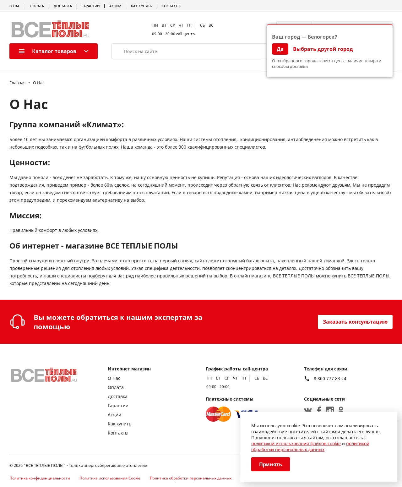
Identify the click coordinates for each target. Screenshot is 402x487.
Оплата (37, 5)
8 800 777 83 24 (330, 378)
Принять (270, 464)
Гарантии (91, 5)
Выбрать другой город (323, 49)
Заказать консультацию (355, 321)
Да (280, 49)
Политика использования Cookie (109, 478)
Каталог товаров (47, 51)
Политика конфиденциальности (39, 478)
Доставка (63, 5)
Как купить (141, 5)
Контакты (171, 5)
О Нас (14, 5)
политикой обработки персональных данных (310, 446)
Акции (115, 5)
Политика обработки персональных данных (190, 478)
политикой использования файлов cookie (296, 443)
